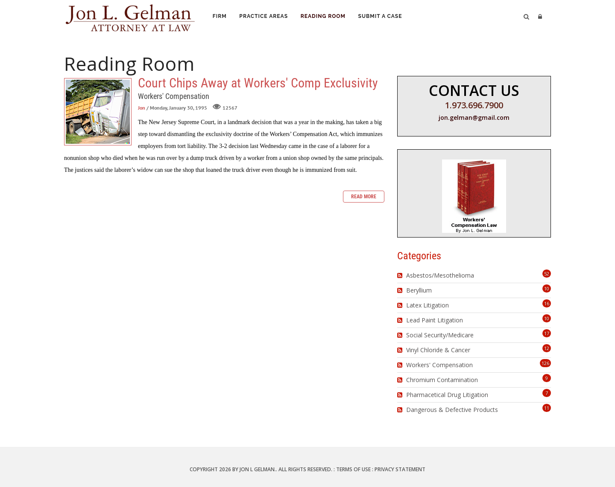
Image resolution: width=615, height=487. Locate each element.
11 (546, 408)
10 (546, 288)
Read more (363, 197)
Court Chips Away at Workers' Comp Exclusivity (97, 111)
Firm (221, 17)
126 (545, 363)
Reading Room (327, 17)
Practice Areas (266, 17)
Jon (141, 107)
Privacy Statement (400, 469)
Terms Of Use (353, 469)
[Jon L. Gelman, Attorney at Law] (130, 16)
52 (546, 273)
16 (546, 303)
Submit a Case (385, 17)
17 (546, 333)
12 (546, 348)
